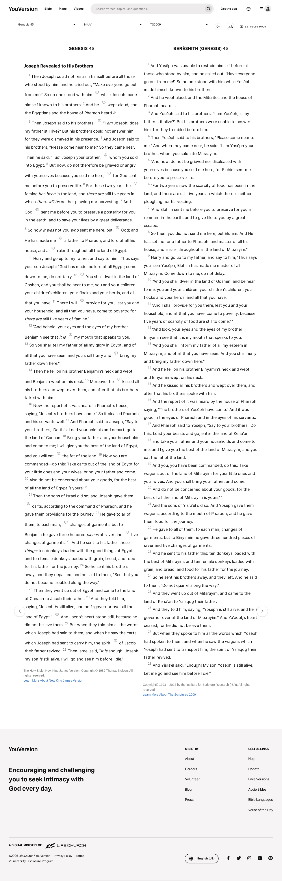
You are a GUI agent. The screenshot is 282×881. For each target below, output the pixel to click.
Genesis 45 (47, 24)
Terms (80, 855)
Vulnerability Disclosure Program (31, 861)
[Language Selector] (248, 8)
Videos (78, 8)
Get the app (229, 8)
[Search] (147, 8)
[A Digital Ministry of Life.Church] (141, 843)
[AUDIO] (218, 26)
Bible (48, 8)
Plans (63, 8)
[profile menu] (264, 8)
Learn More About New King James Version (53, 680)
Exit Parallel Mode (253, 26)
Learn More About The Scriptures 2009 (169, 694)
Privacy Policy (63, 855)
